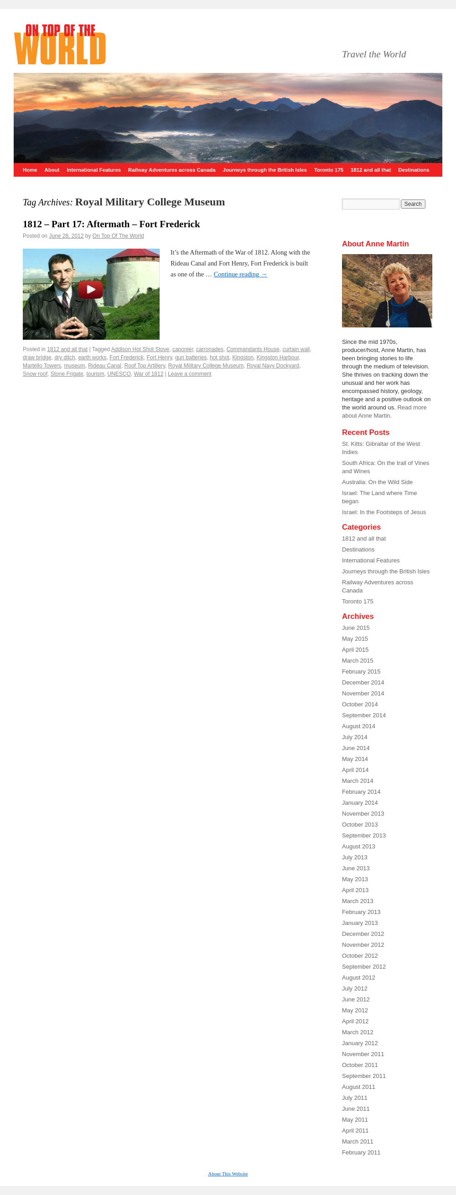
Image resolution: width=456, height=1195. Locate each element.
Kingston (243, 357)
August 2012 (358, 977)
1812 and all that (371, 170)
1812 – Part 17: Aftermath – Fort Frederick (111, 224)
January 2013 (360, 922)
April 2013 (355, 890)
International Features (94, 170)
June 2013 (356, 868)
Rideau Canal (104, 366)
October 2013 (360, 824)
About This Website (228, 1173)
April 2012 (355, 1021)
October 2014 (360, 704)
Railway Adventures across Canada (172, 170)
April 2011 (355, 1130)
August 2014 (358, 726)
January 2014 (360, 802)
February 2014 (361, 791)
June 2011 (356, 1108)
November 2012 (363, 944)
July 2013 (355, 857)
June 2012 (356, 999)
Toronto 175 (328, 170)
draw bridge (37, 357)
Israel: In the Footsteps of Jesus (384, 512)
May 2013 (355, 879)
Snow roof (35, 374)
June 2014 (356, 748)
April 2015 (355, 649)
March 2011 (357, 1141)
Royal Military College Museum (206, 366)
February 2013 (361, 912)
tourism (95, 374)
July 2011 (355, 1097)
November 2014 (363, 693)
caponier (182, 349)
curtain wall (296, 349)
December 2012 (363, 933)
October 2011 (360, 1065)
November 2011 (363, 1054)
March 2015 (357, 660)
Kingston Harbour (278, 357)
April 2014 (355, 769)
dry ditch (64, 357)
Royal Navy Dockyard (273, 366)
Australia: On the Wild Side (377, 482)
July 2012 (355, 988)
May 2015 (355, 638)
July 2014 (355, 737)
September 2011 (364, 1075)
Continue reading (241, 274)
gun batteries (191, 357)
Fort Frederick (126, 357)
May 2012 (355, 1010)
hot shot (219, 357)
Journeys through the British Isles (265, 170)
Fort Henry (159, 357)
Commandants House (253, 349)
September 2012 (364, 966)
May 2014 (355, 759)
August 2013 (358, 846)
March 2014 (357, 780)
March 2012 (357, 1032)
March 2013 (357, 901)
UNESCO (118, 374)
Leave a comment (189, 374)
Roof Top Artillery (145, 366)
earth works (92, 357)
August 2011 (358, 1086)
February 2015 (361, 671)
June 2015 (356, 627)
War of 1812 (148, 374)
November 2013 (363, 813)
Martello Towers (42, 366)
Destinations (413, 170)
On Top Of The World (118, 236)
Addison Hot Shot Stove (140, 349)
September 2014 (364, 715)
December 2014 (363, 682)
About (52, 170)
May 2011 (355, 1119)
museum (74, 366)
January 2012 (360, 1043)
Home (30, 170)
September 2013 (364, 835)
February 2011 (361, 1152)
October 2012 (360, 955)
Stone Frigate (67, 374)
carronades (209, 349)
